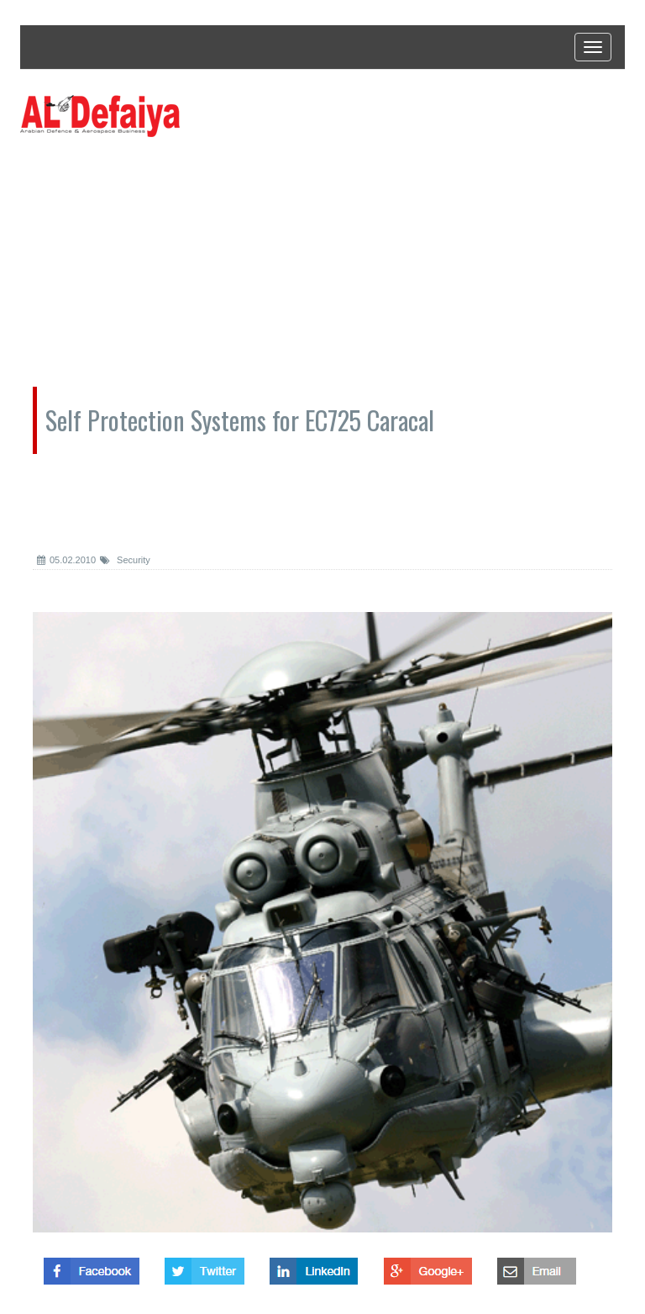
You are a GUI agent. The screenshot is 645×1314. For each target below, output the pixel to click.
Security (125, 560)
